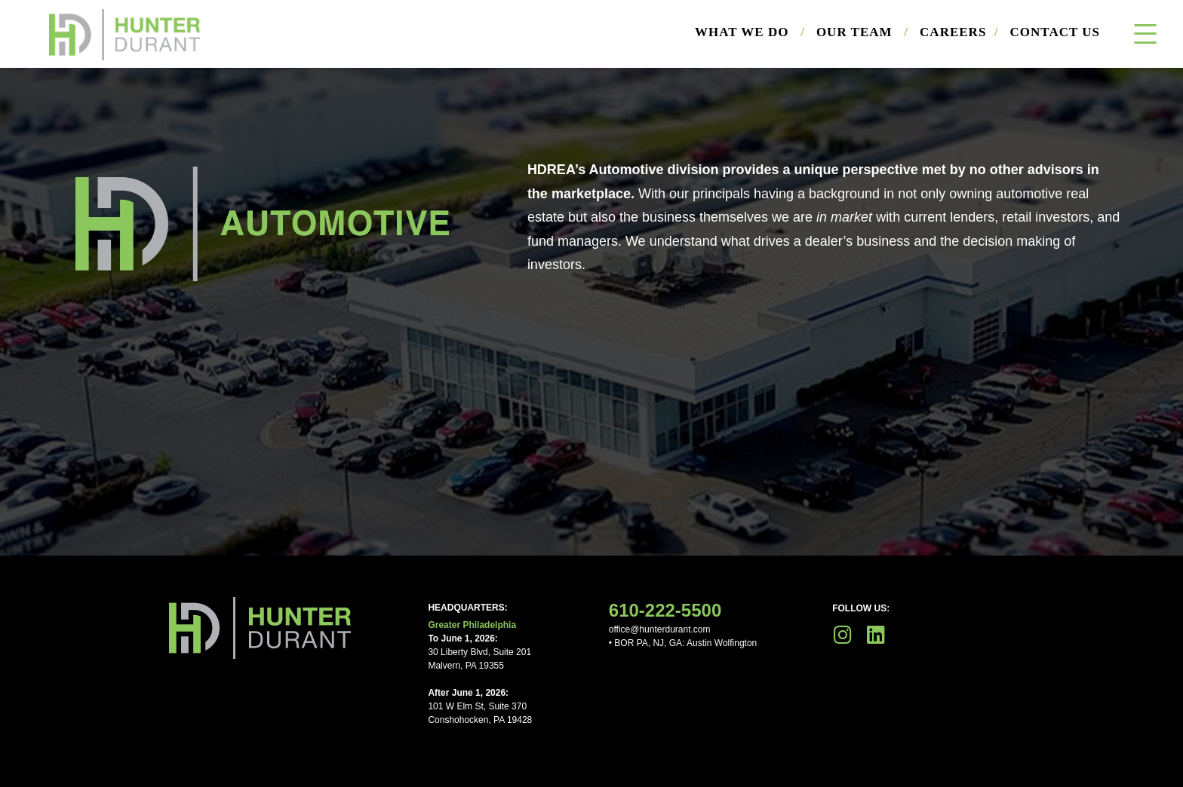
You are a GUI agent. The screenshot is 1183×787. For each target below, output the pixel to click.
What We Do (750, 32)
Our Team (862, 32)
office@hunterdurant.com (660, 629)
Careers (959, 32)
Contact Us (1055, 32)
